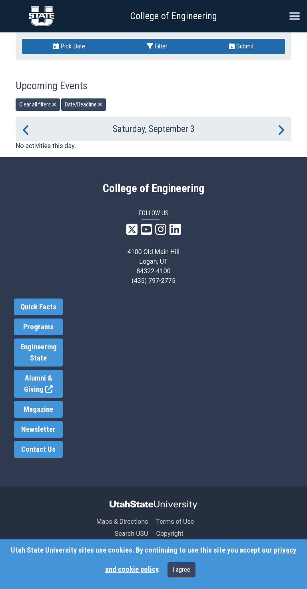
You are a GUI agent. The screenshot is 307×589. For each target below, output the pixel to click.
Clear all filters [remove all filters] (37, 104)
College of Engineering (173, 16)
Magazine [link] (38, 409)
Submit (241, 46)
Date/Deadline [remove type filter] (83, 104)
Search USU (131, 533)
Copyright (169, 533)
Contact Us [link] (38, 449)
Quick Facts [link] (38, 307)
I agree (181, 569)
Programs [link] (38, 327)
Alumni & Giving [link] (43, 384)
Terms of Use (175, 521)
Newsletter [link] (38, 429)
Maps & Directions (122, 521)
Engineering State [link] (38, 353)
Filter (157, 46)
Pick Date (69, 46)
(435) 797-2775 (153, 280)
